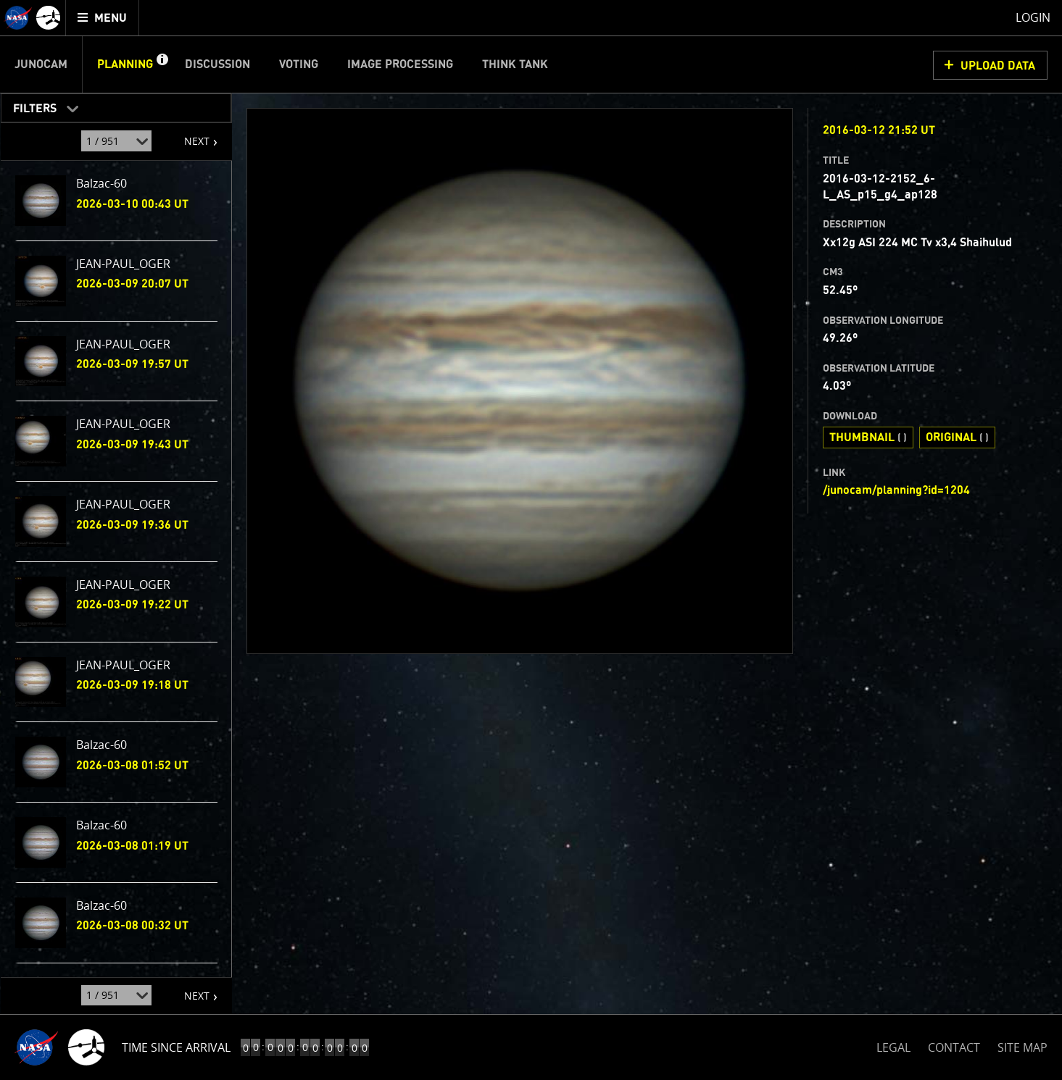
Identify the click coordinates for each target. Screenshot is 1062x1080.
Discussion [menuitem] (217, 64)
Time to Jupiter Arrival (190, 1047)
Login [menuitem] (1033, 17)
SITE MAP (1022, 1047)
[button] (161, 64)
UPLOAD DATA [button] (998, 66)
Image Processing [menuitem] (400, 64)
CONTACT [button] (954, 1047)
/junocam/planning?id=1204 (896, 490)
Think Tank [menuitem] (515, 64)
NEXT (190, 135)
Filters (30, 105)
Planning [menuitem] (125, 64)
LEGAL (893, 1044)
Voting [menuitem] (298, 64)
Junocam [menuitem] (40, 64)
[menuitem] (102, 17)
